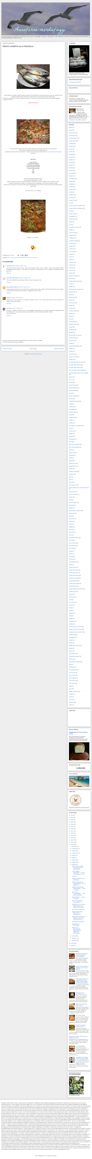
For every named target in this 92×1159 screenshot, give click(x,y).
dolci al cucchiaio (73, 275)
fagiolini (71, 286)
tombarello (71, 667)
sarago (71, 618)
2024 (72, 815)
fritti (70, 319)
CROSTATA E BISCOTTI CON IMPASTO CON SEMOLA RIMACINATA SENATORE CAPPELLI (82, 981)
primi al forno (72, 543)
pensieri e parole (73, 471)
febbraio (74, 938)
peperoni (71, 474)
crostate (71, 265)
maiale (70, 404)
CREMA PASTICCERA (78, 921)
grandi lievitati (72, 337)
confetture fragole (73, 240)
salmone (71, 613)
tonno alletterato (73, 669)
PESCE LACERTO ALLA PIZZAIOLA (78, 879)
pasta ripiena (72, 466)
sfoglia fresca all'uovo (74, 645)
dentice (71, 273)
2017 (72, 831)
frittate (70, 316)
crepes (70, 259)
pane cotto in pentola (74, 444)
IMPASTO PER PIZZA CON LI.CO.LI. (81, 1005)
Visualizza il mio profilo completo (77, 119)
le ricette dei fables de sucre (76, 362)
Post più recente (7, 348)
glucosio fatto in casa (74, 335)
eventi (70, 284)
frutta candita (72, 321)
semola (71, 640)
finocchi (71, 300)
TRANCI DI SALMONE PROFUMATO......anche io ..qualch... (79, 889)
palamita (71, 436)
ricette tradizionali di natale (76, 588)
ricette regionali (73, 580)
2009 (72, 945)
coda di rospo (72, 232)
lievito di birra (72, 385)
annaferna (81, 109)
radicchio (71, 559)
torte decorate (72, 678)
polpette (71, 526)
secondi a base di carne (75, 626)
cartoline (71, 194)
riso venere (72, 602)
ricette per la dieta (73, 578)
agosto (74, 855)
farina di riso (72, 292)
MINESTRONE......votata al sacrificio (78, 898)
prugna (71, 551)
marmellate (72, 409)
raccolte (71, 556)
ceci (70, 203)
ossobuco (71, 431)
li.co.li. (70, 379)
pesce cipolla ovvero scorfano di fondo (79, 487)
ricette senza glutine (74, 583)
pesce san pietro (73, 494)
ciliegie (71, 221)
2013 (72, 840)
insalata (71, 348)
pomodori (71, 532)
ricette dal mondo (73, 570)
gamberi (71, 332)
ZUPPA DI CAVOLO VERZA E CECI (81, 1026)
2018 (72, 828)
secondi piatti (72, 634)
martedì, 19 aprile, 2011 (20, 265)
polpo (70, 529)
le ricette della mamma (75, 364)
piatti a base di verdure (75, 510)
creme (70, 257)
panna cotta (72, 452)
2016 (72, 833)
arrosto (71, 151)
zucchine (71, 702)
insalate (71, 351)
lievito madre (72, 390)
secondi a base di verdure (75, 632)
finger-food (72, 297)
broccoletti (71, 173)
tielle (70, 664)
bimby (70, 165)
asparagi (71, 154)
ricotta (70, 594)
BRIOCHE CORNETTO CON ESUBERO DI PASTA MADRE (82, 955)
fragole (71, 313)
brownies (71, 176)
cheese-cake (72, 213)
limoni (70, 393)
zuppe (70, 705)
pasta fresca (72, 463)
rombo (70, 607)
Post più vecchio (59, 348)
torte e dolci (72, 680)
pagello (71, 433)
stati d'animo (72, 653)
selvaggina (72, 637)
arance (71, 149)
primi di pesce (72, 545)
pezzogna (71, 505)
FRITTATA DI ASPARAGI (78, 909)
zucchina (9, 308)
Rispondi (9, 273)
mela (70, 414)
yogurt (70, 696)
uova (70, 688)
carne (70, 192)
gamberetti (71, 329)
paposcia (71, 455)
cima (70, 224)
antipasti (71, 143)
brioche (71, 170)
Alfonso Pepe (72, 132)
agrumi (71, 127)
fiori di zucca (72, 302)
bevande (71, 162)
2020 (72, 824)
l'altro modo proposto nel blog (52, 151)
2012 (72, 842)
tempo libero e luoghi (74, 661)
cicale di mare (72, 219)
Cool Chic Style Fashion (13, 277)
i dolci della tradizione (74, 346)
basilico (71, 159)
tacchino (71, 659)
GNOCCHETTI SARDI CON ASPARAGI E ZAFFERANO (77, 868)
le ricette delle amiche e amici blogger (78, 373)
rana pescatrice (73, 562)
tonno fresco (72, 672)
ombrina (71, 423)
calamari (71, 181)
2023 (72, 817)
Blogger (55, 1155)
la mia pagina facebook (75, 82)
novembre (75, 848)
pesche (71, 497)
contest (71, 246)
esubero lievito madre (74, 281)
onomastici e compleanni (75, 425)
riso (70, 599)
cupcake (71, 267)
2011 (72, 844)
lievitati (71, 382)
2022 (72, 819)
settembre (75, 853)
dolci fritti (71, 278)
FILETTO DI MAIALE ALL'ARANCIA (77, 901)
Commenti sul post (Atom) (35, 354)
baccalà (71, 157)
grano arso (72, 340)
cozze (70, 254)
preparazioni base (73, 537)
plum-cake (71, 518)
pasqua (71, 460)
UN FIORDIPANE (80, 1046)
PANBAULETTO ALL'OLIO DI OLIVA (81, 993)
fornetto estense (73, 310)
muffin (70, 420)
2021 (72, 822)
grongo (71, 343)
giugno (74, 860)
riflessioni (71, 597)
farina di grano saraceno (75, 289)
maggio (74, 862)
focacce (71, 308)
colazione (71, 235)
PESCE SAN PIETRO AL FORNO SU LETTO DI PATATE (82, 968)
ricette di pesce (22, 257)
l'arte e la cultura (73, 356)
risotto (70, 605)
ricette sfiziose (72, 586)
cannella (71, 184)
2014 (72, 837)
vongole (71, 694)
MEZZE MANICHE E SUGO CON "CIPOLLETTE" (77, 913)
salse (70, 615)
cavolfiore (71, 197)
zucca (70, 699)
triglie (70, 686)
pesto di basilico (73, 502)
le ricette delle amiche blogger (76, 370)
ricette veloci (72, 591)
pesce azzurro (14, 257)
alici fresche (72, 135)
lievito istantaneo (73, 387)
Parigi (70, 458)
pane (70, 441)
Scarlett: (9, 297)
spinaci (71, 651)
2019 (72, 826)
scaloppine (72, 621)
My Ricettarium (10, 265)
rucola (70, 610)
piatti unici (71, 513)
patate (70, 468)
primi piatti (71, 548)
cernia (70, 211)
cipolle (70, 230)
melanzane (72, 417)
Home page (33, 348)
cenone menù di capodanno (76, 205)
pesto (70, 499)
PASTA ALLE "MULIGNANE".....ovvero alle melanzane (78, 894)
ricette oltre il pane (73, 575)
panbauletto (72, 439)
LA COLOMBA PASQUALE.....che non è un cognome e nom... (78, 873)
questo (35, 190)
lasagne (71, 359)
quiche (70, 553)
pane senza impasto (74, 447)
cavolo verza (72, 200)
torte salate (72, 683)
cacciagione (72, 178)
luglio (73, 857)
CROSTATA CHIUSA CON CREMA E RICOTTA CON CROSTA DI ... (78, 918)
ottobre (74, 851)
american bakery (73, 138)
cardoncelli (72, 189)
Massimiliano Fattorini (12, 287)
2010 (72, 943)
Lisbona (71, 398)
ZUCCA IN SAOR (80, 1015)
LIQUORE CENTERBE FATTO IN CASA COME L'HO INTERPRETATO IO (82, 1059)
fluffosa (71, 305)
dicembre (74, 846)
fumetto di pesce (73, 324)
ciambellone (72, 216)
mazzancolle (72, 412)
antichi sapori (72, 141)
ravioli (70, 564)
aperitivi (71, 146)
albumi (70, 130)
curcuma (71, 270)
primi (70, 540)
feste (70, 294)
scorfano (71, 624)
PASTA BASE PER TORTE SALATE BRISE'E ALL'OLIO (78, 1037)
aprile (73, 864)
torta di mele (72, 675)
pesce (8, 257)
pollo (70, 524)
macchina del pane (74, 401)
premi (70, 535)
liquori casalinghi (73, 396)
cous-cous (71, 251)
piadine (71, 508)
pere (70, 479)
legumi (70, 377)
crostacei (71, 262)
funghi (70, 327)
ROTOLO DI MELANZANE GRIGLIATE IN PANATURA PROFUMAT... (76, 930)
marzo (74, 936)
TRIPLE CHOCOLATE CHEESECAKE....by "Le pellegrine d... (79, 884)
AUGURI (74, 876)
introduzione (72, 354)
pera (70, 477)
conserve (71, 243)
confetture (71, 238)
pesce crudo (72, 491)
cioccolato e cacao (73, 227)
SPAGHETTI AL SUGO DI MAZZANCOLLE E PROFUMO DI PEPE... (78, 906)
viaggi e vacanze (73, 691)
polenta (71, 521)
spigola (71, 648)
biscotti (71, 167)
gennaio (74, 940)
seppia (70, 642)
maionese (71, 406)
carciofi (71, 186)
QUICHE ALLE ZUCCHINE (75, 924)
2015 (72, 835)
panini (70, 450)
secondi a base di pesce (32, 257)
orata (70, 428)
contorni (71, 248)
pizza (70, 516)
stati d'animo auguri (74, 656)
